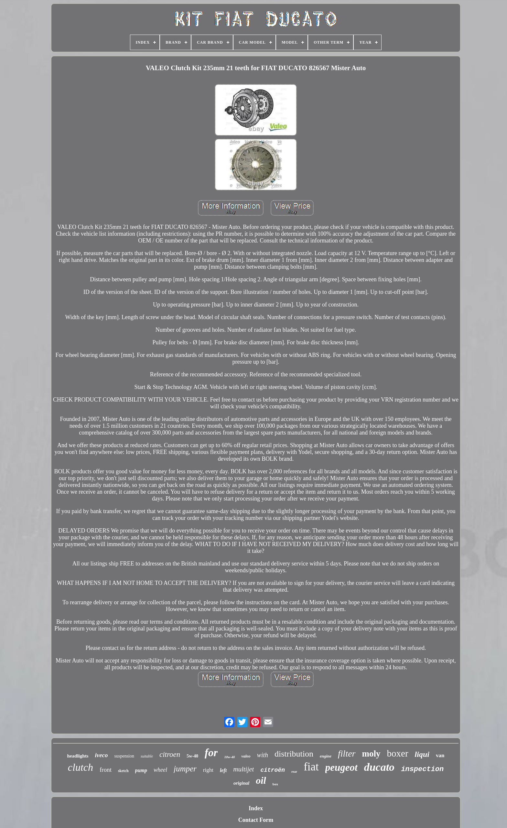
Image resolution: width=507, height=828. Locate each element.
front (106, 769)
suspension (124, 756)
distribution (294, 753)
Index (256, 808)
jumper (185, 768)
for (211, 752)
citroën (272, 770)
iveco (101, 755)
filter (346, 753)
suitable (147, 756)
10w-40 (229, 757)
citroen (169, 754)
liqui (422, 754)
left (223, 770)
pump (141, 770)
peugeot (341, 767)
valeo (245, 756)
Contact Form (255, 820)
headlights (78, 755)
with (262, 754)
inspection (422, 769)
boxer (397, 753)
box (275, 784)
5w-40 (192, 756)
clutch (80, 767)
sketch (123, 771)
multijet (243, 769)
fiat (311, 766)
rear (294, 771)
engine (325, 756)
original (241, 783)
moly (371, 753)
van (440, 755)
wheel (160, 770)
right (208, 770)
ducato (379, 767)
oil (261, 780)
